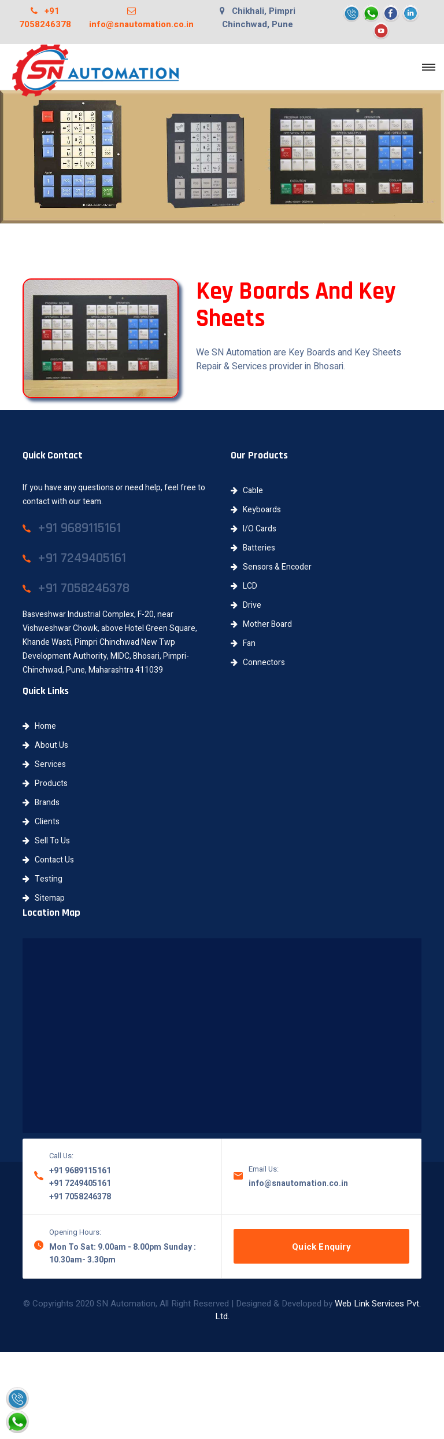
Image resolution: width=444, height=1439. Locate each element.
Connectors (258, 662)
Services (44, 764)
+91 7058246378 (45, 18)
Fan (243, 643)
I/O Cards (253, 529)
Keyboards (256, 510)
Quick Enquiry (321, 1246)
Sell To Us (46, 841)
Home (39, 726)
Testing (42, 879)
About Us (45, 745)
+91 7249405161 (80, 1183)
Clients (41, 822)
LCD (244, 586)
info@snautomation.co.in (141, 18)
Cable (247, 490)
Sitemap (44, 898)
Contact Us (48, 860)
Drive (246, 605)
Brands (41, 802)
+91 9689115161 (80, 1171)
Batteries (253, 548)
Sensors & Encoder (271, 567)
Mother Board (261, 624)
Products (45, 783)
